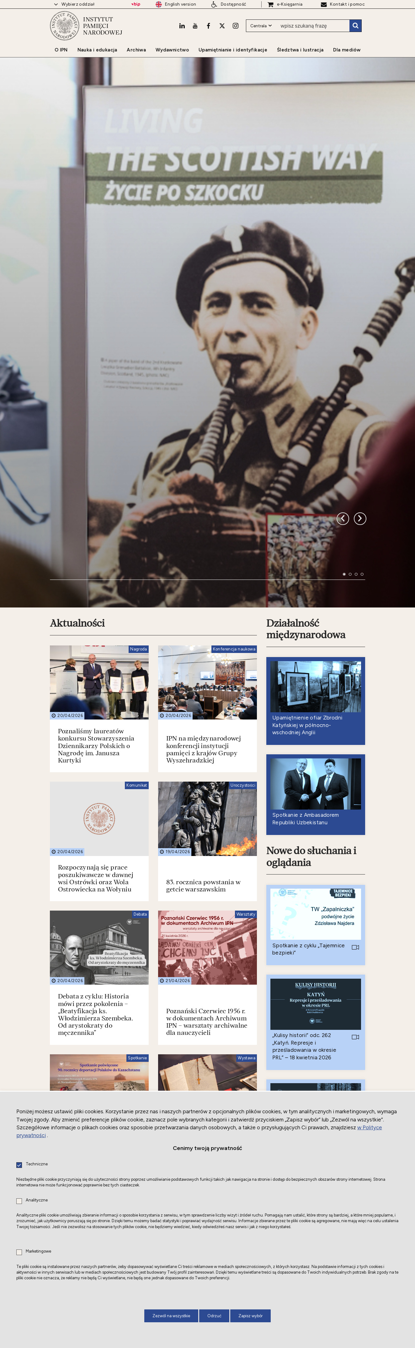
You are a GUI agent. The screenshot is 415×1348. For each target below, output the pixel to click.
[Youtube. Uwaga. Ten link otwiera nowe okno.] (194, 30)
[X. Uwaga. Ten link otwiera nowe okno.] (221, 30)
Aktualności (78, 429)
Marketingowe (38, 1251)
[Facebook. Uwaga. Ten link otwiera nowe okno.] (208, 30)
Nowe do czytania (306, 997)
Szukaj (355, 31)
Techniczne (37, 1164)
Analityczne (37, 1200)
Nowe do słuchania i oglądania (312, 663)
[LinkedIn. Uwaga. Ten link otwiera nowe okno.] (181, 30)
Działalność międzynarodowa (306, 435)
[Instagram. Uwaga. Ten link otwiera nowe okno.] (235, 30)
